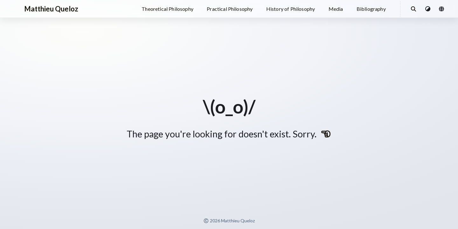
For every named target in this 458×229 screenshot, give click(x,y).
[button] (428, 9)
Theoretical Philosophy (167, 9)
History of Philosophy (290, 9)
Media (336, 9)
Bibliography (371, 9)
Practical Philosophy (230, 9)
